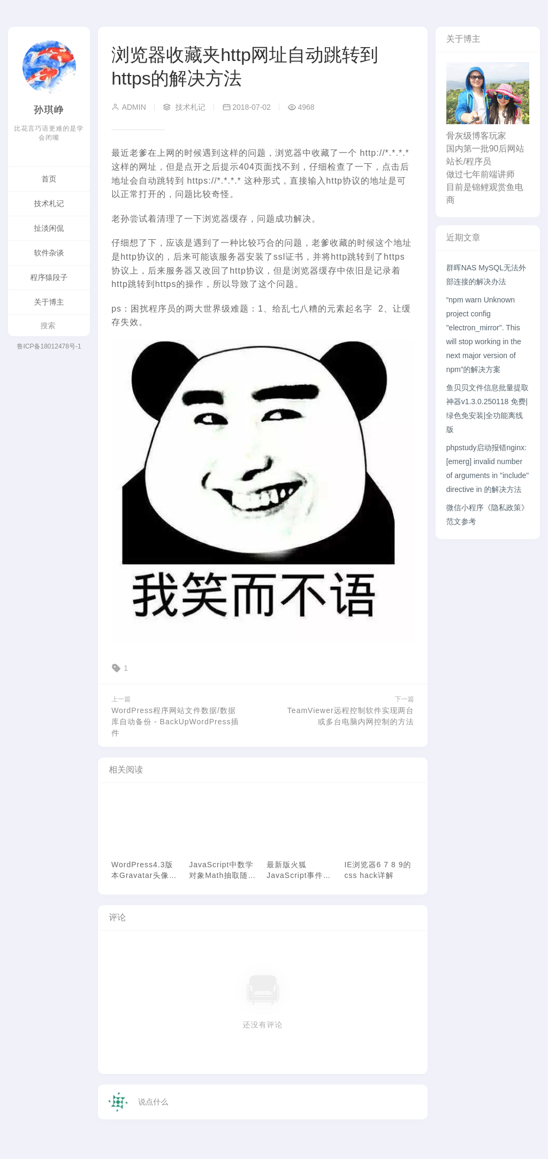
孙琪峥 (49, 109)
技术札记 (49, 203)
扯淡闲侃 (49, 228)
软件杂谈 (49, 252)
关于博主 (49, 302)
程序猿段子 (49, 277)
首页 (49, 179)
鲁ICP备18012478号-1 (49, 346)
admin (128, 107)
